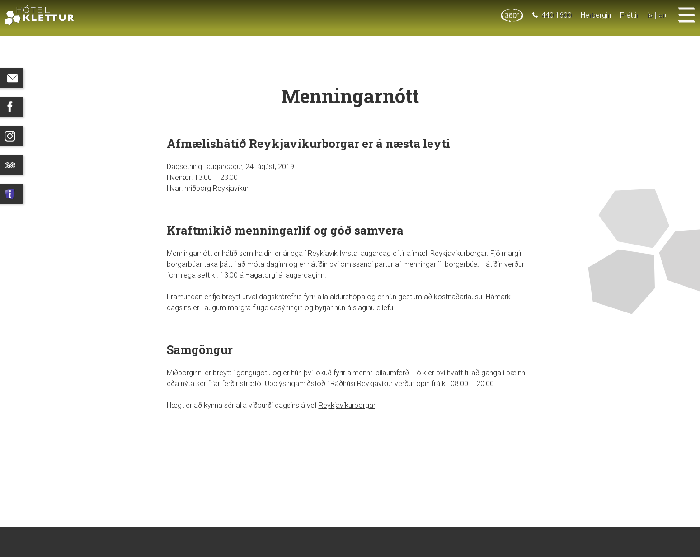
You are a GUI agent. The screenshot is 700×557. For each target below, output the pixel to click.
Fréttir (629, 15)
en (662, 15)
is (650, 15)
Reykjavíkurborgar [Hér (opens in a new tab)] (347, 405)
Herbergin (596, 15)
